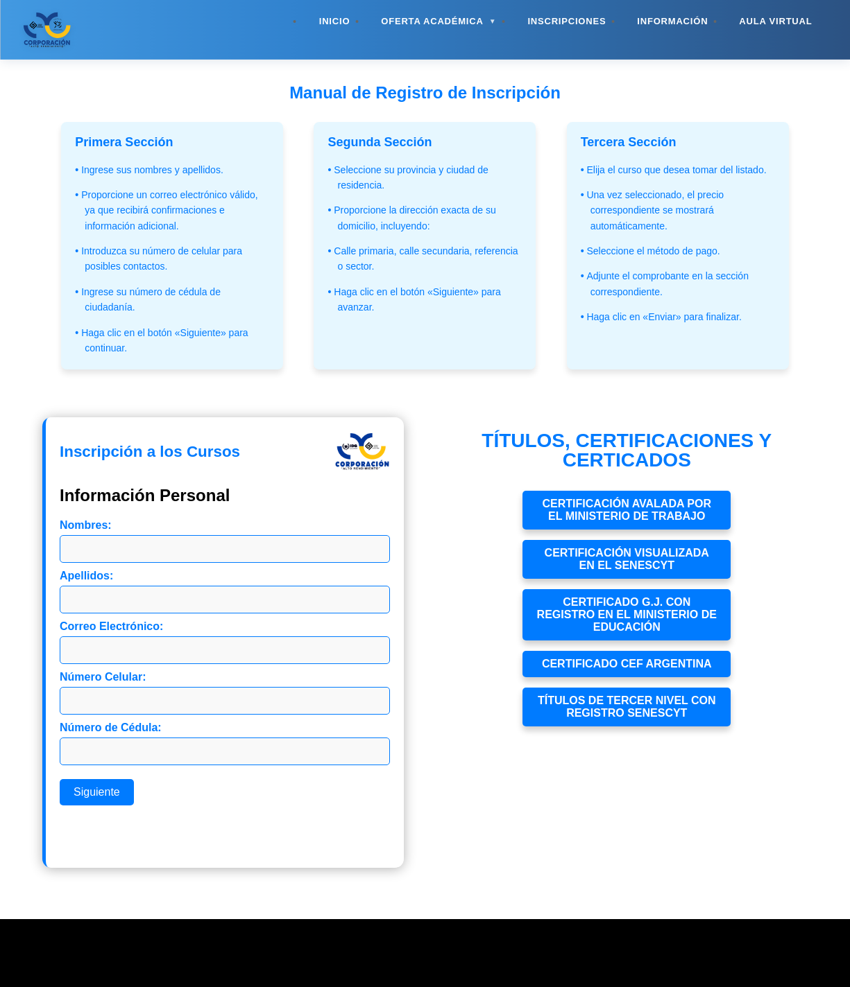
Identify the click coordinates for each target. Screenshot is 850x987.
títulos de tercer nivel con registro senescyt (627, 707)
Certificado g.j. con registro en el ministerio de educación (627, 614)
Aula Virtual (775, 21)
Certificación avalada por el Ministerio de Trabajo (626, 510)
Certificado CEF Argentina (627, 664)
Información (672, 21)
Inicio (334, 21)
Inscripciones (566, 21)
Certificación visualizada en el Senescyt (627, 559)
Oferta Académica (438, 21)
